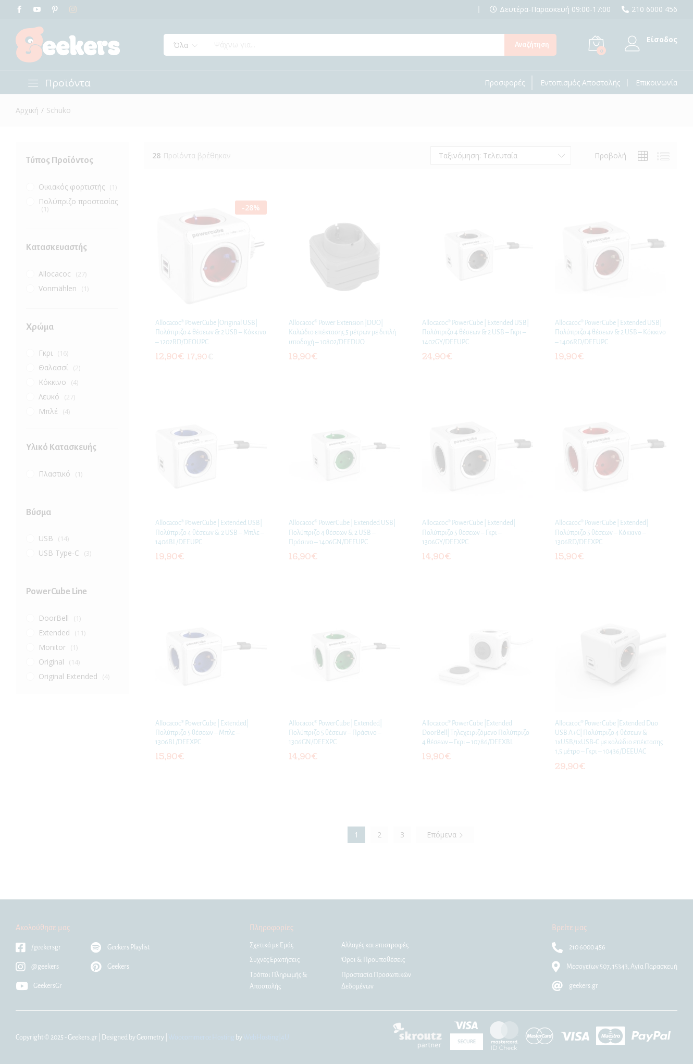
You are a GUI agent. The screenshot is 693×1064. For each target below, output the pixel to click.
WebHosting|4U (266, 1037)
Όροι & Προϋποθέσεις (373, 959)
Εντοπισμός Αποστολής (580, 82)
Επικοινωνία (656, 82)
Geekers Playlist (120, 947)
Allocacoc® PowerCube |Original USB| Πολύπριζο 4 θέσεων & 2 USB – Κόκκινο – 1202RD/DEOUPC (210, 332)
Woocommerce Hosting (201, 1037)
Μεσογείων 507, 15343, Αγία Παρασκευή (614, 966)
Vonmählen (58, 288)
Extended (54, 632)
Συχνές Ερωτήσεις (275, 959)
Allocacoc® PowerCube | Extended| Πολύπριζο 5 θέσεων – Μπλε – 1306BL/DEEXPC (202, 733)
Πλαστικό (54, 474)
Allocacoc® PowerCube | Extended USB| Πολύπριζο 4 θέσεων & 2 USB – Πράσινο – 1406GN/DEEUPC (342, 532)
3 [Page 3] (402, 835)
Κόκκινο (52, 382)
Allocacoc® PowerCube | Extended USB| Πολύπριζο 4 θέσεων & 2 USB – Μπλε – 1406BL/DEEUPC (209, 532)
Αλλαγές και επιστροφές (375, 945)
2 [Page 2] (379, 835)
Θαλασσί (53, 367)
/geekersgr (38, 947)
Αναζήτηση (532, 44)
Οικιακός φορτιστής (72, 187)
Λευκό (49, 397)
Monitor (52, 647)
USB (46, 538)
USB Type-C (59, 553)
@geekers (37, 966)
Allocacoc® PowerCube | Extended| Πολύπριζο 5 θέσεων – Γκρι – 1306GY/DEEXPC (468, 532)
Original (51, 662)
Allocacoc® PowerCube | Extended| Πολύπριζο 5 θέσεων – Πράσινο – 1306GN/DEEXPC (335, 733)
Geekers (110, 966)
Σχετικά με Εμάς (271, 945)
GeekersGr (39, 986)
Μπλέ (48, 411)
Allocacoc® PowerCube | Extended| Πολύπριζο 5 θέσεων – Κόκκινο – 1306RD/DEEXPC (601, 532)
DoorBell (54, 618)
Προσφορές (505, 82)
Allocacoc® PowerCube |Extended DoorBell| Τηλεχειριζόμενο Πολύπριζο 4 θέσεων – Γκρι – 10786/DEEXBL (475, 733)
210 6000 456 (654, 9)
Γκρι (46, 353)
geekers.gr (575, 986)
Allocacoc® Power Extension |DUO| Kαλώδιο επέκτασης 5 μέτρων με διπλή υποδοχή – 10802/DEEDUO (342, 332)
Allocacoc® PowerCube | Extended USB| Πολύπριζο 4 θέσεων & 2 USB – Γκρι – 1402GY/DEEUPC (475, 332)
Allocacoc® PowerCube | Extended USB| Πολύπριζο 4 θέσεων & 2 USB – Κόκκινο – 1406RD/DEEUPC (610, 332)
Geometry (150, 1037)
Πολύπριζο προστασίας (78, 201)
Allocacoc (55, 274)
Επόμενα (445, 835)
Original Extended (68, 676)
